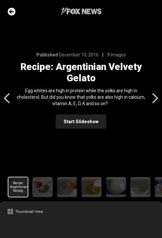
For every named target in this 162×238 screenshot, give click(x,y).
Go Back (11, 11)
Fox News (81, 11)
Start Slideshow (81, 121)
